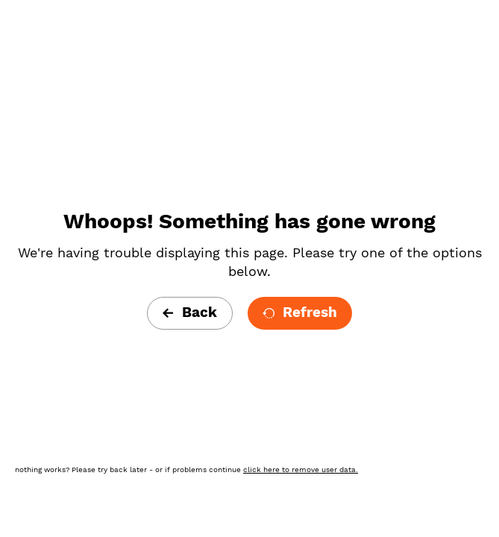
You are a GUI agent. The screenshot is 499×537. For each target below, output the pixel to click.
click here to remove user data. (300, 469)
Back (190, 312)
